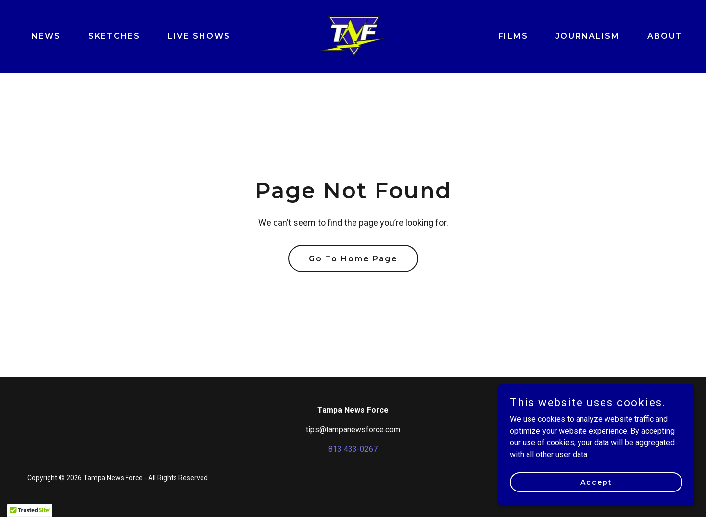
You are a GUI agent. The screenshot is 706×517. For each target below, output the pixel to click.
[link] (353, 35)
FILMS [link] (513, 36)
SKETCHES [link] (114, 36)
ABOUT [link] (664, 36)
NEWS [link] (46, 36)
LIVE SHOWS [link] (199, 36)
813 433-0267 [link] (353, 449)
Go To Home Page (353, 258)
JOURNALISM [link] (587, 36)
